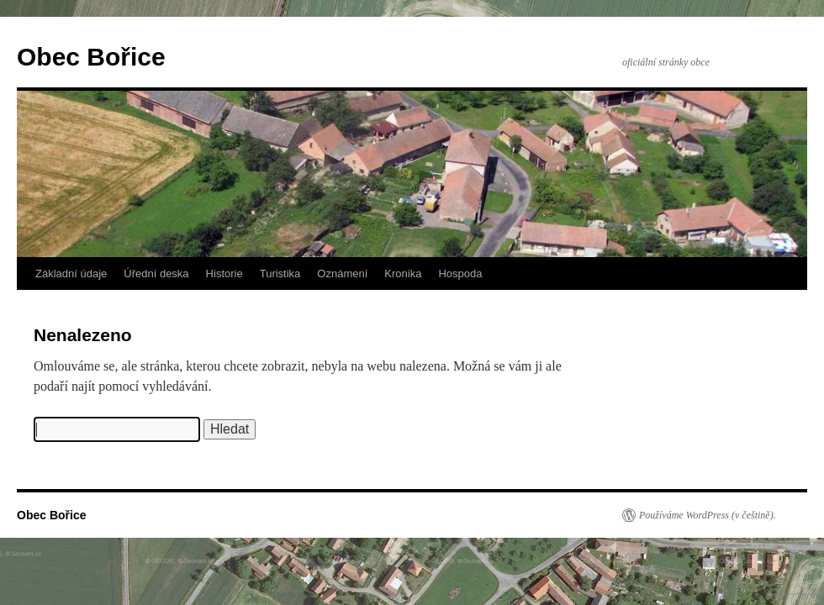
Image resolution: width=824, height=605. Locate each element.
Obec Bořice (91, 57)
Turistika (280, 273)
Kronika (402, 273)
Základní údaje (71, 273)
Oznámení (342, 273)
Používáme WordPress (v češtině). (707, 515)
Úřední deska (156, 273)
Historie (224, 273)
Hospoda (460, 273)
